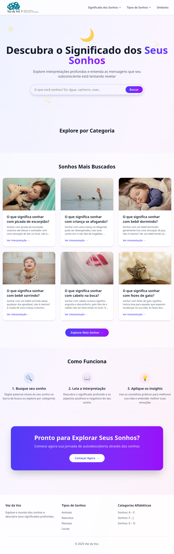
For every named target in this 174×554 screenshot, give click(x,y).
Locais (66, 529)
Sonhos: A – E (126, 512)
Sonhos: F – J (126, 518)
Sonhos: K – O (126, 523)
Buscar (134, 89)
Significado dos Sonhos (104, 7)
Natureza (67, 518)
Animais (67, 512)
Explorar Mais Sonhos (87, 333)
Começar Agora (87, 458)
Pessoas (67, 523)
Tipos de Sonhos (139, 7)
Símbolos (163, 7)
